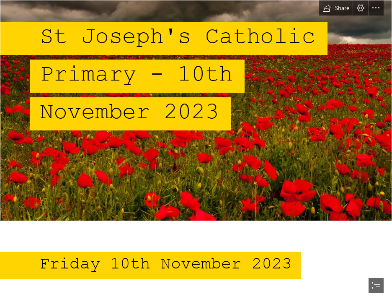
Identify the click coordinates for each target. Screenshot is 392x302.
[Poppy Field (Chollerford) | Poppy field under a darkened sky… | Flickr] (196, 110)
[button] (336, 8)
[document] (196, 151)
